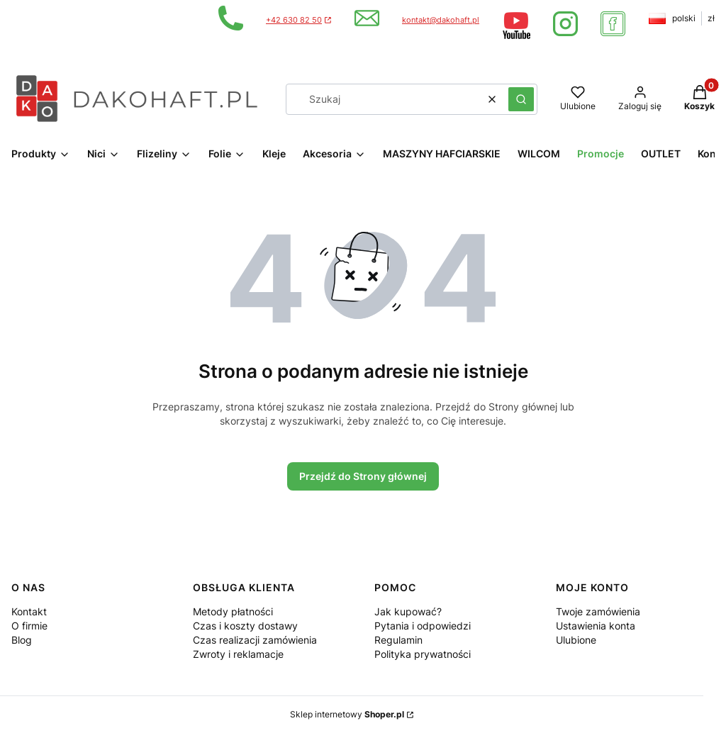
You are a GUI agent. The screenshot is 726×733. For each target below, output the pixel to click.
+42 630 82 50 (294, 20)
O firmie (29, 626)
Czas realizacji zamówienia (255, 640)
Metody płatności (233, 611)
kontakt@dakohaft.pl (440, 20)
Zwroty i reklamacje (238, 654)
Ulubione (576, 640)
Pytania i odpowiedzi (422, 626)
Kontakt (29, 611)
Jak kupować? (408, 611)
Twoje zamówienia (598, 611)
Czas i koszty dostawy (245, 626)
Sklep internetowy (347, 714)
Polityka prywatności (422, 654)
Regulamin (398, 640)
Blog (21, 640)
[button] (521, 99)
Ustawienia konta (595, 626)
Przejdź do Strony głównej (363, 476)
